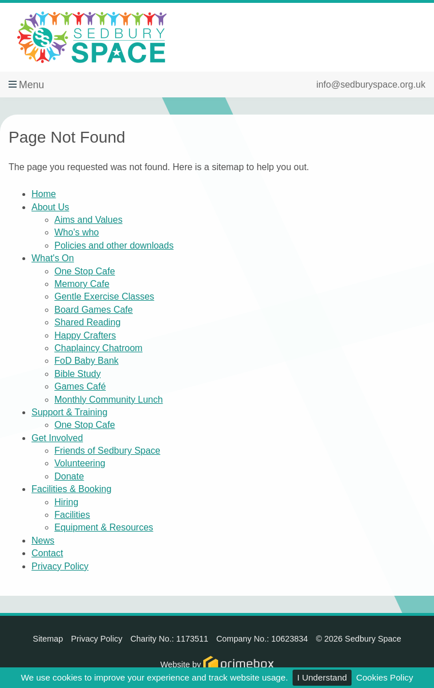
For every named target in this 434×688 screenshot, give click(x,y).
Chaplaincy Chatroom (98, 348)
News (42, 540)
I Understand (322, 677)
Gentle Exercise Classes (104, 296)
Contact (47, 553)
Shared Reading (87, 322)
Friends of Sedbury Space (107, 450)
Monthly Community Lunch (108, 399)
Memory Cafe (81, 284)
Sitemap (48, 638)
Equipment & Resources (103, 527)
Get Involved (57, 438)
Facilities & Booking (71, 489)
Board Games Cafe (93, 309)
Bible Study (77, 374)
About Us (50, 207)
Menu (31, 85)
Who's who (76, 232)
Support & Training (69, 412)
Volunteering (79, 463)
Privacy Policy (60, 566)
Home (43, 194)
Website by (217, 664)
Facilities (72, 515)
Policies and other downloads (113, 245)
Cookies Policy (384, 677)
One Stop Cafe (84, 271)
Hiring (66, 502)
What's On (52, 258)
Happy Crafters (85, 335)
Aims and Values (88, 220)
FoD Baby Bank (86, 360)
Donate (69, 476)
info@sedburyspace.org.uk (370, 84)
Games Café (80, 386)
